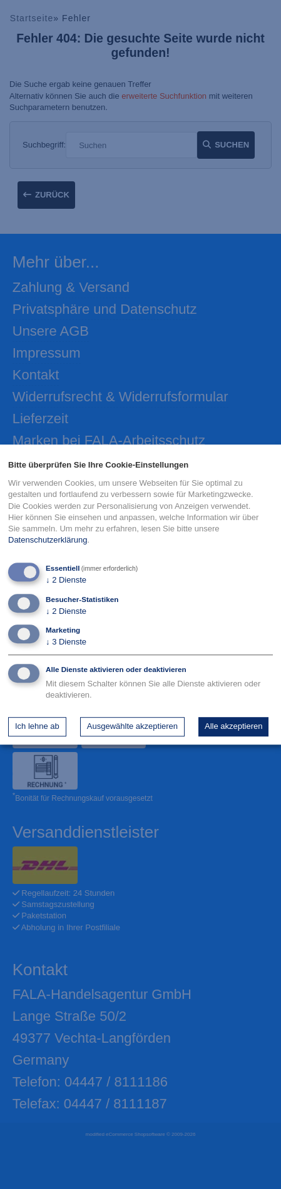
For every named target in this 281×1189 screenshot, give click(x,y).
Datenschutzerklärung (47, 539)
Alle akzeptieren (234, 726)
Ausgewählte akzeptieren (132, 726)
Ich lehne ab (37, 726)
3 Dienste (66, 641)
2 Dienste (66, 580)
